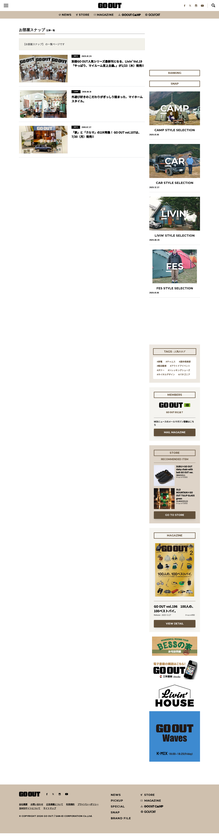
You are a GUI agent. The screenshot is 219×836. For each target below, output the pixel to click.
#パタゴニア (184, 376)
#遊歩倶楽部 (185, 364)
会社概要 (23, 806)
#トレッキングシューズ (179, 372)
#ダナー (160, 372)
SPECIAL (118, 809)
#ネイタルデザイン (166, 376)
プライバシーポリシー (88, 806)
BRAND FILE (121, 821)
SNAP (115, 815)
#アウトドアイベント (180, 368)
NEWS (116, 797)
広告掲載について (54, 806)
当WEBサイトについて (29, 810)
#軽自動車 (162, 368)
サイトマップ (49, 810)
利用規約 (70, 806)
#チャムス (170, 364)
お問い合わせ (36, 806)
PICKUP (117, 803)
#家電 (159, 364)
